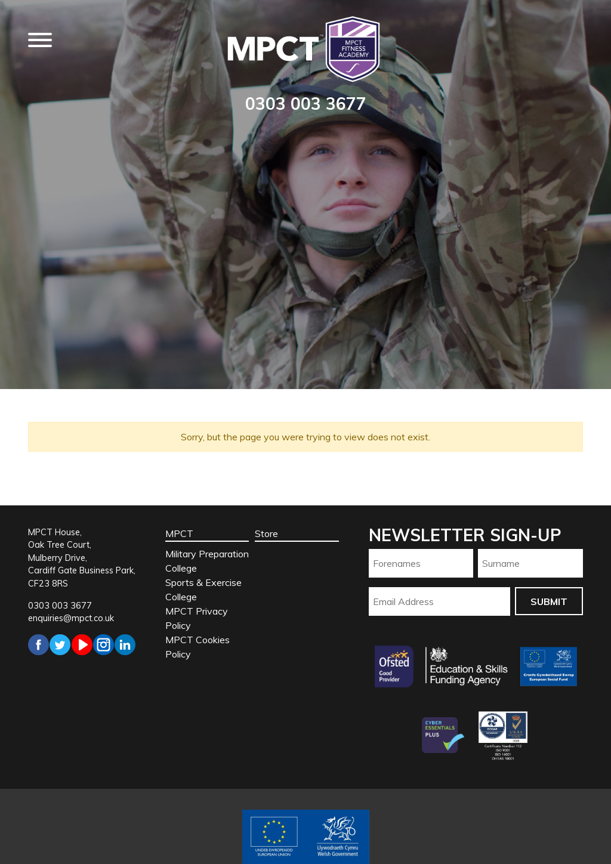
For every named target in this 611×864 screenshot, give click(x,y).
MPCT (179, 533)
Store (266, 533)
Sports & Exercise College (203, 589)
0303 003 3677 (305, 103)
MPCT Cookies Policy (197, 647)
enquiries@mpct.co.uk (71, 618)
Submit (548, 601)
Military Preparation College (207, 561)
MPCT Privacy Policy (196, 618)
